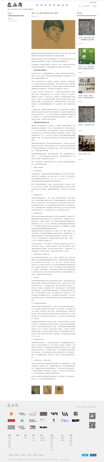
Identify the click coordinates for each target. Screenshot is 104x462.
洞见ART (53, 437)
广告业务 (29, 455)
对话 (52, 447)
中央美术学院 (93, 2)
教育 (67, 5)
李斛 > (16, 9)
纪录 (52, 449)
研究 (50, 5)
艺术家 (10, 13)
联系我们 (41, 455)
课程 (71, 440)
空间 (71, 445)
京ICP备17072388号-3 (53, 459)
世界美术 (42, 440)
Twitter (85, 455)
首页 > (9, 9)
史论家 (10, 18)
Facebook (93, 455)
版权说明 (17, 455)
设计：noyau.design (64, 459)
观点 (46, 5)
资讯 (9, 442)
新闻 (37, 5)
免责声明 (35, 455)
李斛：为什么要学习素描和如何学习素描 (26, 9)
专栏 (25, 437)
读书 (33, 440)
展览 (9, 437)
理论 (71, 442)
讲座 (9, 440)
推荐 (9, 447)
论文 (33, 437)
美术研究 (42, 437)
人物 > (13, 9)
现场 (52, 445)
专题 (41, 5)
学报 (54, 5)
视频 (58, 5)
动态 (71, 437)
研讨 (52, 442)
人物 (62, 5)
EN (80, 6)
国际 (9, 445)
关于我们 (23, 455)
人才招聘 (10, 455)
